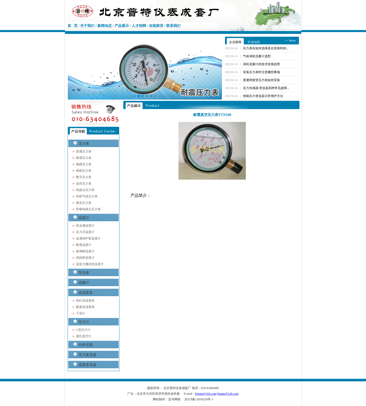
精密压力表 (83, 170)
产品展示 (122, 26)
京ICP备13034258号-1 (198, 399)
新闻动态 (104, 26)
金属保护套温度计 (88, 238)
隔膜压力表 (83, 164)
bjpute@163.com (206, 393)
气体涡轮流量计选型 (257, 56)
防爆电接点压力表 (88, 209)
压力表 (83, 144)
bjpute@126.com (228, 393)
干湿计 (80, 313)
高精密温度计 (85, 257)
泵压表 (83, 273)
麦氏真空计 (83, 336)
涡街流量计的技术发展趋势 (261, 64)
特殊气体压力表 (87, 196)
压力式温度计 (85, 232)
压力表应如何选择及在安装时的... (265, 48)
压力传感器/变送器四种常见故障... (266, 88)
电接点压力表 (85, 190)
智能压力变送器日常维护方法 (263, 96)
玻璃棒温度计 (85, 251)
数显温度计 (83, 245)
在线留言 (156, 26)
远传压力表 (83, 183)
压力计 (83, 322)
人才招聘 (139, 26)
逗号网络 (174, 399)
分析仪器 (85, 345)
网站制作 (159, 399)
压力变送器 (87, 355)
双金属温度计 (85, 225)
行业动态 (254, 42)
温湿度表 (85, 293)
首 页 (73, 26)
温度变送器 (87, 365)
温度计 (83, 218)
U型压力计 (83, 330)
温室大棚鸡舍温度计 (90, 264)
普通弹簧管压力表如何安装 (261, 80)
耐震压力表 (83, 158)
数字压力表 (83, 177)
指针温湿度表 (85, 300)
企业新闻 (235, 42)
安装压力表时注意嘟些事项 (261, 72)
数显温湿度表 (85, 307)
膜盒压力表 (83, 203)
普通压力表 (83, 151)
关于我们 (87, 26)
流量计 (83, 283)
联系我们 (173, 26)
